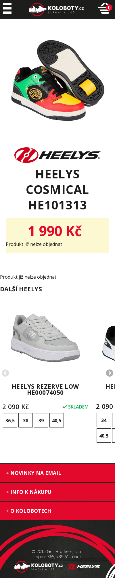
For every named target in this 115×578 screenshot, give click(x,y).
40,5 (56, 420)
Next (109, 373)
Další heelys (21, 289)
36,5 (10, 420)
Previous (5, 373)
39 (41, 420)
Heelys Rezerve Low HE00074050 (45, 389)
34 (103, 420)
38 (25, 420)
